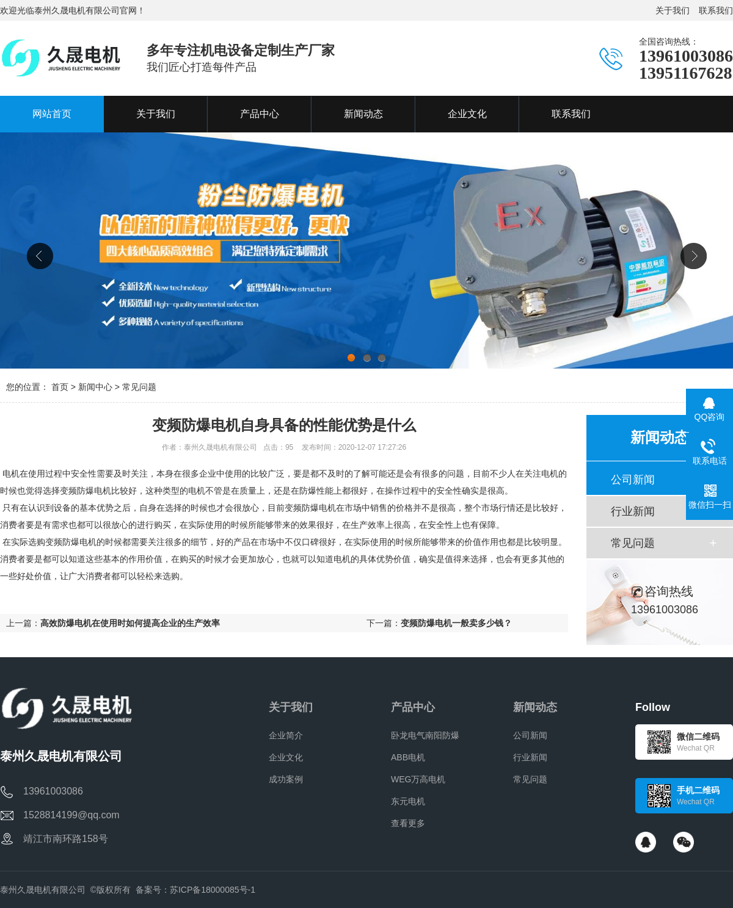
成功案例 (286, 779)
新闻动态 (535, 707)
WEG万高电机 (418, 779)
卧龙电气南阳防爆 (425, 735)
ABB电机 (408, 757)
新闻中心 (95, 387)
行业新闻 (633, 511)
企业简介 (286, 735)
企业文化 (286, 757)
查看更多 (408, 823)
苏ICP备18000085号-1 (212, 890)
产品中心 (413, 707)
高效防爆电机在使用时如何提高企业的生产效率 (130, 623)
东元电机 (408, 801)
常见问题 (139, 387)
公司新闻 (633, 480)
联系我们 (716, 10)
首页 (59, 387)
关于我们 (672, 10)
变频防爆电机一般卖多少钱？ (456, 623)
